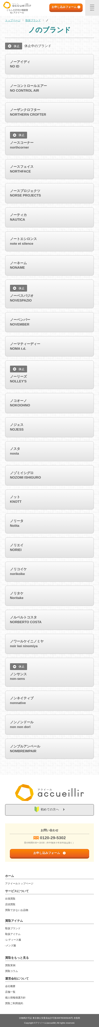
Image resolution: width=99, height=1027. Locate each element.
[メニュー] (92, 8)
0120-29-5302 (53, 837)
